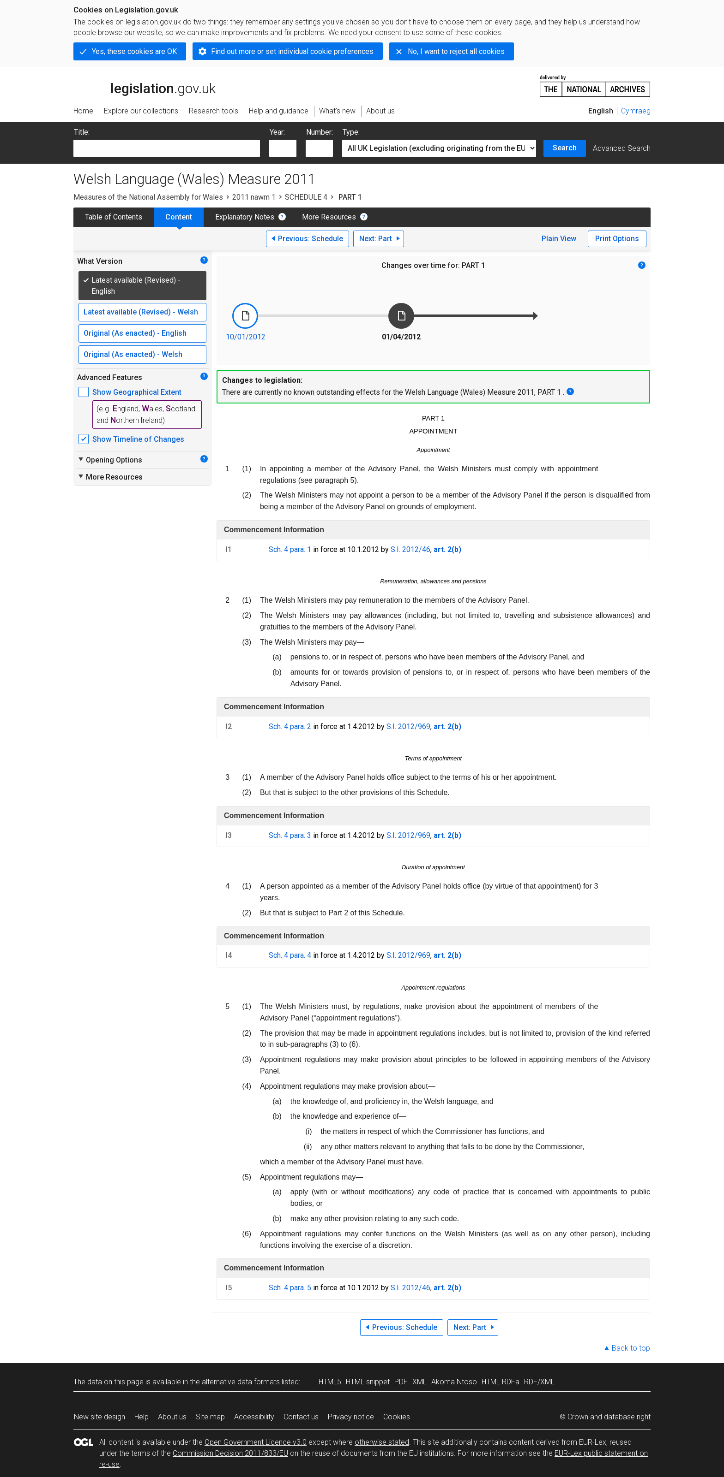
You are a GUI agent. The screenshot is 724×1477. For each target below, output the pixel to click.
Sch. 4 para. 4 (290, 955)
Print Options (617, 238)
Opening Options (109, 459)
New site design (99, 1416)
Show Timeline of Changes (138, 439)
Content (178, 217)
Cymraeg (636, 111)
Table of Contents (113, 217)
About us (172, 1416)
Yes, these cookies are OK (134, 51)
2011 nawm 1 (254, 197)
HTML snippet (368, 1381)
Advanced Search (622, 148)
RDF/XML (539, 1381)
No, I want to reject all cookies (456, 51)
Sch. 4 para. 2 (290, 726)
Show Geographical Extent (136, 392)
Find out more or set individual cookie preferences (292, 51)
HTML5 (330, 1381)
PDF (401, 1381)
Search (565, 147)
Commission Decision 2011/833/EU (230, 1453)
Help (141, 1416)
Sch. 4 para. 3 (290, 835)
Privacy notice (351, 1416)
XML (419, 1381)
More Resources (329, 217)
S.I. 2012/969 (408, 726)
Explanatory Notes (244, 217)
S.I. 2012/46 (410, 549)
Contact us (301, 1416)
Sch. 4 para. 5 (290, 1287)
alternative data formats (241, 1381)
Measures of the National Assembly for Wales (148, 197)
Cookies (396, 1416)
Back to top (631, 1348)
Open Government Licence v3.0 (256, 1442)
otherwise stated (382, 1442)
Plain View (559, 238)
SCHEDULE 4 (306, 197)
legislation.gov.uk (144, 85)
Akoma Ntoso (454, 1381)
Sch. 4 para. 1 (290, 549)
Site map (210, 1416)
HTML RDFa (500, 1381)
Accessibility (254, 1416)
